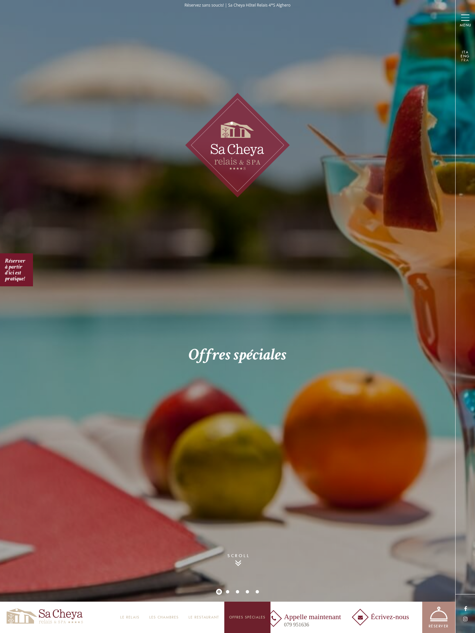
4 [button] (247, 591)
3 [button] (237, 591)
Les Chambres (164, 617)
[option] (237, 316)
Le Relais (130, 617)
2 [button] (227, 591)
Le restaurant (204, 617)
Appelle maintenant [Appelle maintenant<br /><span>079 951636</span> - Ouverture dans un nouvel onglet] (312, 620)
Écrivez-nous (390, 616)
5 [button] (257, 591)
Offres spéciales (247, 617)
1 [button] (219, 592)
